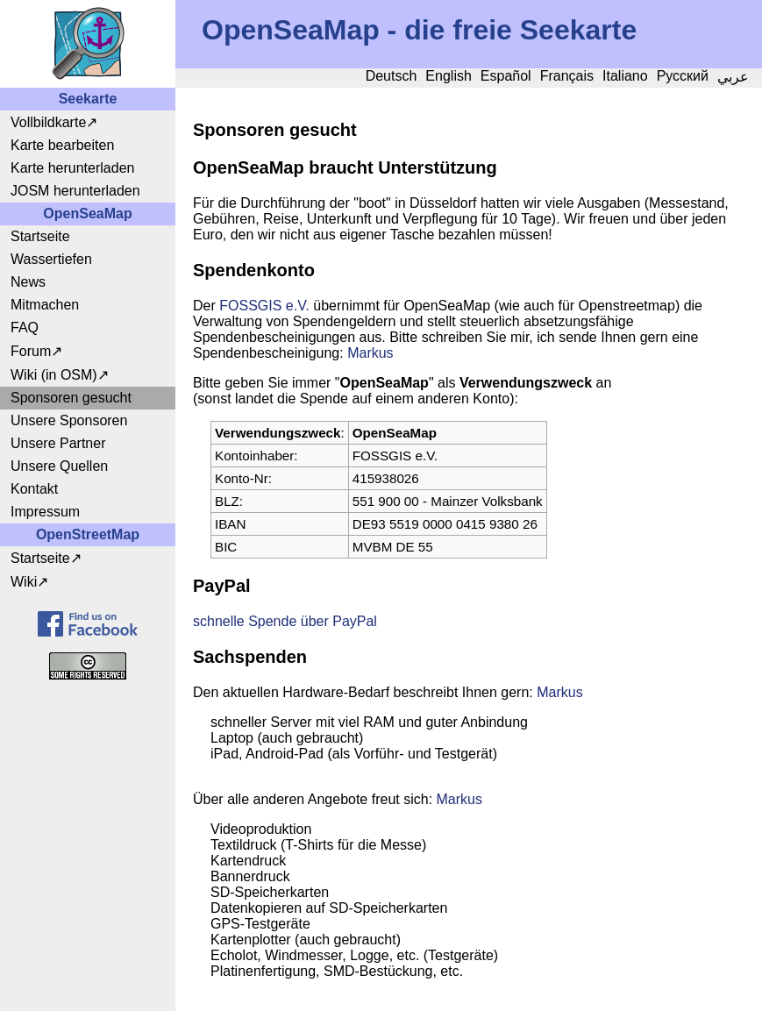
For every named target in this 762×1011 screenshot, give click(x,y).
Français (567, 75)
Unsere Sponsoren (69, 420)
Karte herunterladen (72, 167)
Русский (683, 75)
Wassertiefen (51, 259)
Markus (370, 352)
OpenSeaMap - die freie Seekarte (419, 30)
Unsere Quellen (59, 466)
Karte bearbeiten (62, 145)
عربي (733, 76)
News (28, 281)
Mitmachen (45, 304)
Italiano (625, 75)
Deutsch (391, 75)
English (448, 75)
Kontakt (34, 488)
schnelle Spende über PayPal (285, 621)
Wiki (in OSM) (54, 374)
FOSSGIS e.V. (264, 305)
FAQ (25, 327)
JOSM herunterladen (75, 190)
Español (506, 75)
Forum (31, 351)
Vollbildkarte (48, 122)
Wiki (24, 581)
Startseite (40, 236)
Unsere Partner (58, 443)
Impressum (45, 511)
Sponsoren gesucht (71, 397)
